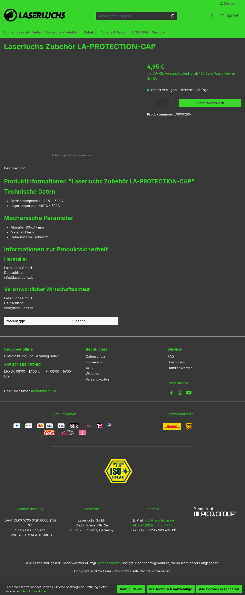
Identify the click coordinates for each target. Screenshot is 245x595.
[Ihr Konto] (212, 16)
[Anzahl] (162, 103)
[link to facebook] (171, 392)
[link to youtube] (189, 392)
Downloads (176, 362)
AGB (89, 368)
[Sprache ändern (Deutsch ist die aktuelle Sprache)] (230, 3)
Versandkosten (97, 379)
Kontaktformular (43, 391)
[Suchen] (172, 16)
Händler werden (180, 368)
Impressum (94, 362)
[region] (71, 106)
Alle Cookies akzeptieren (219, 589)
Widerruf (92, 374)
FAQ (170, 356)
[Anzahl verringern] (151, 103)
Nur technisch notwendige (170, 589)
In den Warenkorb (210, 103)
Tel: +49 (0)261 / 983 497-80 (153, 525)
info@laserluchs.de (159, 520)
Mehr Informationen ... (35, 591)
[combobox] (132, 16)
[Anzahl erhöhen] (173, 103)
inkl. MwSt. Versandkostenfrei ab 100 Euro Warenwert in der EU (191, 75)
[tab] (15, 168)
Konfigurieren (131, 589)
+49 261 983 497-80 (22, 364)
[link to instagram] (180, 392)
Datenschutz (95, 356)
